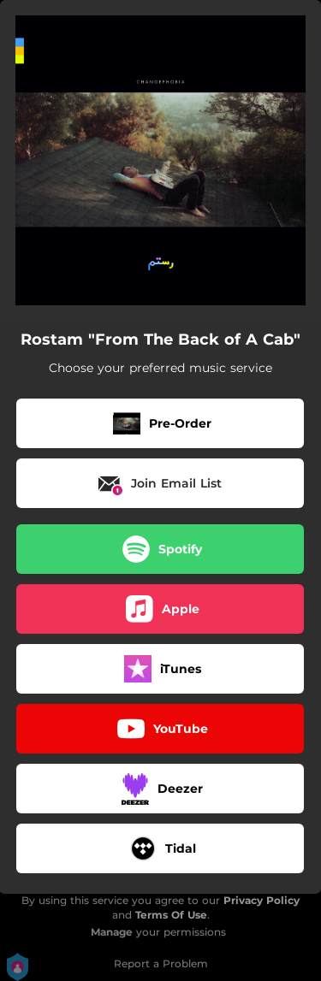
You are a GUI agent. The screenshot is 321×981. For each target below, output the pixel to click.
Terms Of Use (171, 914)
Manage (112, 931)
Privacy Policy (261, 900)
